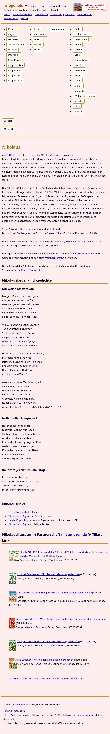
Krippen (12, 29)
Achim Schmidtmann (81, 715)
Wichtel (78, 111)
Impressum (39, 34)
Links (36, 39)
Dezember (15, 155)
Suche (24, 18)
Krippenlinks (14, 75)
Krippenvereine (15, 80)
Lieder (78, 29)
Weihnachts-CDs (83, 34)
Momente (79, 91)
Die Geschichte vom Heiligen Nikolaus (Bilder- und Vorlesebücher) (54, 592)
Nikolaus (69, 14)
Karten (78, 75)
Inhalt (7, 710)
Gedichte (79, 65)
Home (7, 14)
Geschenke (80, 70)
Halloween (56, 14)
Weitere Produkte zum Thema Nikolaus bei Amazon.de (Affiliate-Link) (46, 678)
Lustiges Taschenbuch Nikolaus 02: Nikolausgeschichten (48, 641)
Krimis (78, 80)
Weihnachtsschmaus (85, 96)
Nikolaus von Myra (18, 516)
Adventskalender (22, 14)
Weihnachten (11, 18)
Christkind (81, 253)
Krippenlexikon (15, 65)
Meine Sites (9, 129)
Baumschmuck (82, 60)
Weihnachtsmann (54, 257)
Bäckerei (79, 49)
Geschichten (81, 39)
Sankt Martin (84, 14)
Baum (77, 54)
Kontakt (38, 44)
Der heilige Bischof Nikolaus (23, 512)
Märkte (78, 85)
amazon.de (77, 534)
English (11, 34)
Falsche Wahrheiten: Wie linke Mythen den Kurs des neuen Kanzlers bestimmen (61, 619)
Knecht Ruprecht (30, 270)
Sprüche (79, 101)
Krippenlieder (14, 70)
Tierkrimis (19, 704)
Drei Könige (41, 14)
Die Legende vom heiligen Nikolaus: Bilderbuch (44, 659)
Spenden (8, 120)
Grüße (78, 44)
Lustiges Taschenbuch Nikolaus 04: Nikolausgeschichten (48, 574)
